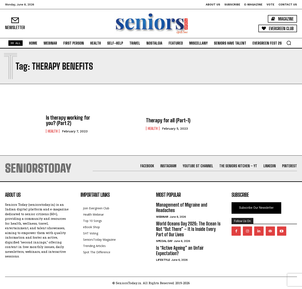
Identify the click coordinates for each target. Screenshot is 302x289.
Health (53, 131)
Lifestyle (163, 259)
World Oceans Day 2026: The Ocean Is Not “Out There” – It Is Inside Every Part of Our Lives (188, 229)
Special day (164, 241)
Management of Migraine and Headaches (181, 207)
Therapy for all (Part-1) (168, 120)
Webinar (162, 216)
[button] (289, 43)
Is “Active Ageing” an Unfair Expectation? (179, 250)
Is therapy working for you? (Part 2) (68, 120)
